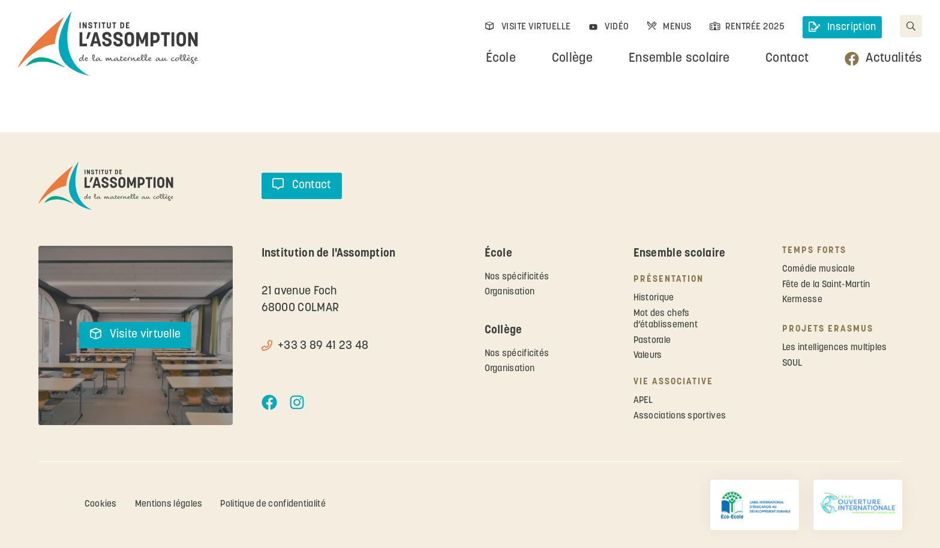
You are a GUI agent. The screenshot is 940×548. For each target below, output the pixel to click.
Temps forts (814, 250)
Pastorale (652, 340)
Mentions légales (169, 504)
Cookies (101, 504)
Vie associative (673, 382)
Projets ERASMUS (827, 329)
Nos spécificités (517, 277)
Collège (571, 58)
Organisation (510, 292)
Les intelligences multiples (834, 348)
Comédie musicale (818, 269)
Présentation (668, 279)
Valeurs (647, 355)
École (501, 58)
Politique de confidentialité (273, 504)
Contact (787, 58)
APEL (643, 400)
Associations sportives (679, 416)
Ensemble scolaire (678, 58)
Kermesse (802, 300)
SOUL (792, 363)
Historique (653, 298)
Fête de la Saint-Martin (826, 285)
